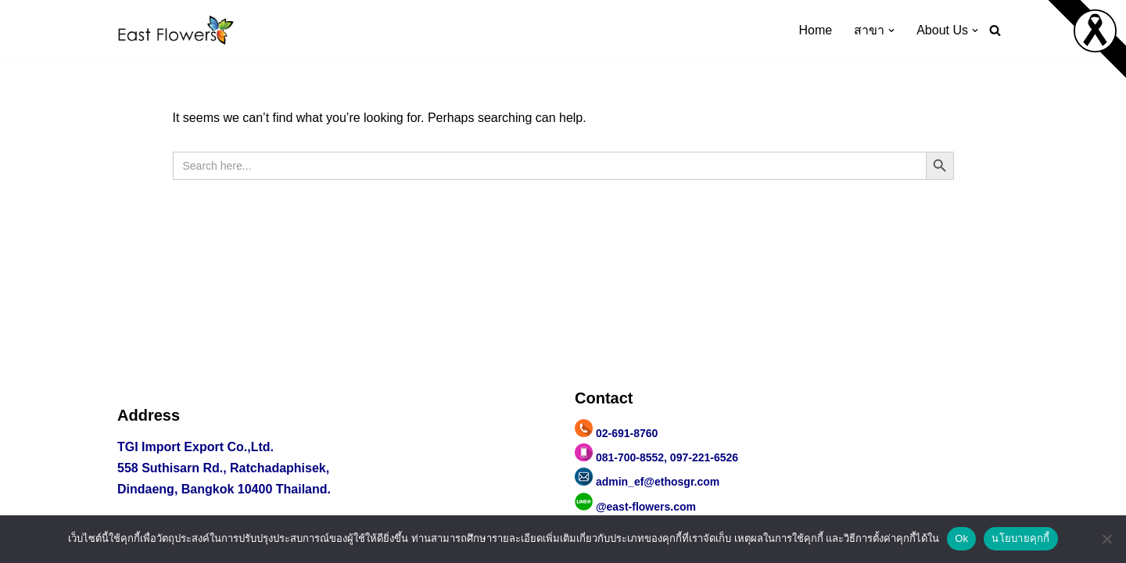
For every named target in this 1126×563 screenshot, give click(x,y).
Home (816, 30)
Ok (961, 538)
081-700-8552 (630, 457)
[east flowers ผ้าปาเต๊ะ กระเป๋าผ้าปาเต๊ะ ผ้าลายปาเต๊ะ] (176, 30)
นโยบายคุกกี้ (1020, 538)
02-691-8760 (627, 433)
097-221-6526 (704, 457)
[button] (891, 30)
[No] (1106, 539)
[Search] (995, 30)
